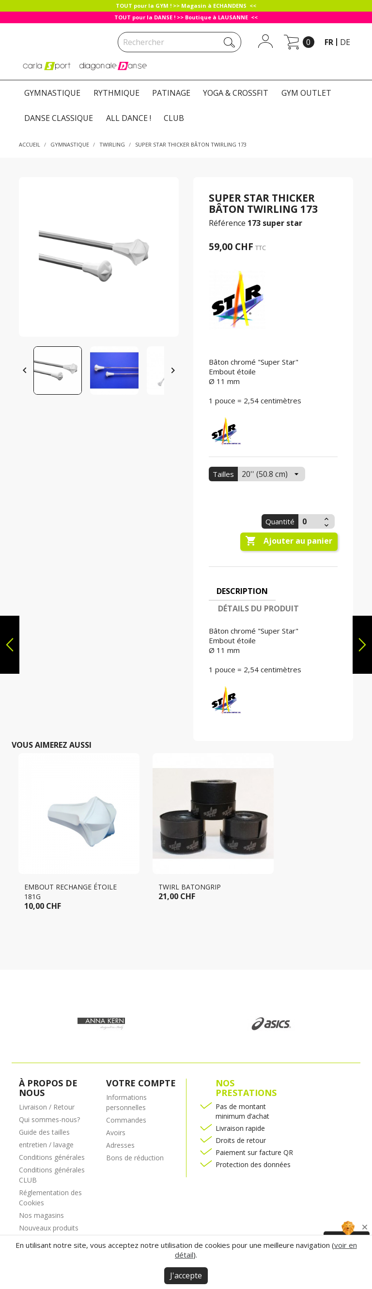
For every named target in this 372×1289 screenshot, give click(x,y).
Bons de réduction (135, 1157)
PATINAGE (171, 93)
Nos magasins (41, 1215)
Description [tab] (242, 591)
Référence (227, 223)
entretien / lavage (46, 1144)
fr (329, 42)
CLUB (174, 118)
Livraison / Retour (47, 1106)
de (345, 42)
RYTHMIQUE (116, 93)
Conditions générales (52, 1157)
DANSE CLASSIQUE (58, 118)
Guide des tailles (44, 1132)
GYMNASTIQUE (52, 93)
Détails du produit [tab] (258, 608)
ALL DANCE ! (128, 118)
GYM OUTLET (306, 93)
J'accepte (186, 1275)
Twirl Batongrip (189, 886)
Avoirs (115, 1132)
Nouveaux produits (48, 1227)
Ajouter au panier (288, 541)
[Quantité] (310, 521)
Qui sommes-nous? (49, 1119)
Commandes (126, 1120)
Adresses (120, 1145)
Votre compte (141, 1083)
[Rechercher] (179, 42)
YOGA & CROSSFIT (235, 93)
